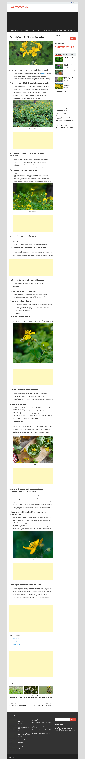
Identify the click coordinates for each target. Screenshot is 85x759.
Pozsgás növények (68, 30)
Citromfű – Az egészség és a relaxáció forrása (69, 78)
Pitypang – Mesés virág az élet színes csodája (68, 84)
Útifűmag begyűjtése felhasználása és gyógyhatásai (16, 696)
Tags (71, 54)
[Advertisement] (42, 20)
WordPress (69, 756)
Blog (20, 2)
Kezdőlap (16, 2)
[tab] (58, 54)
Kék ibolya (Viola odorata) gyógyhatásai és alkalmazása (24, 747)
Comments (65, 54)
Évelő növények (37, 30)
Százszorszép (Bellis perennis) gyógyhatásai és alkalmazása (31, 696)
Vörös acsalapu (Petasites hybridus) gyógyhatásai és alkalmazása (23, 741)
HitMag (74, 756)
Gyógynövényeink (19, 6)
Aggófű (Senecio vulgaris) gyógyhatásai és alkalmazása (45, 696)
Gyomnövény (59, 30)
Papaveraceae (43, 73)
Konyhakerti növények (48, 30)
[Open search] (75, 30)
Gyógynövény (28, 30)
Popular (58, 54)
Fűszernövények (59, 96)
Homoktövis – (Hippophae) (69, 70)
